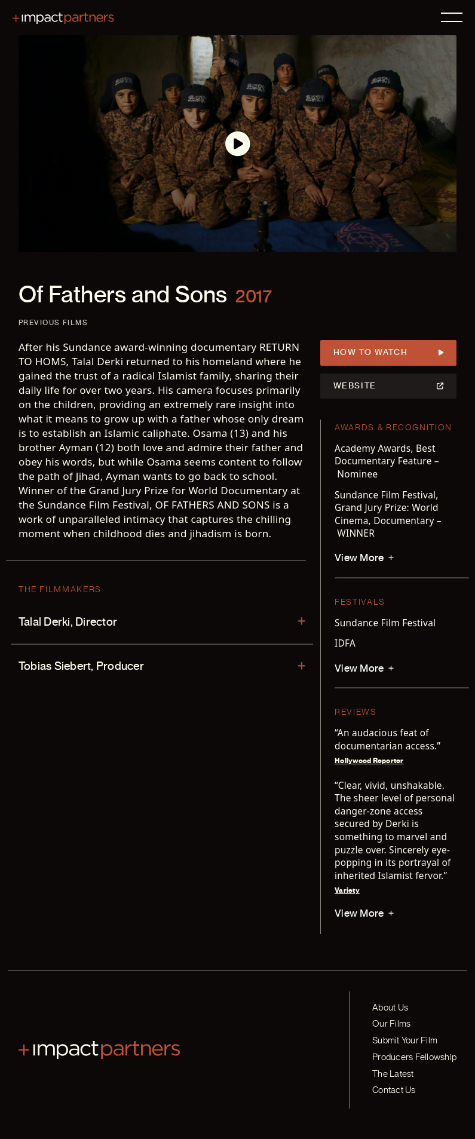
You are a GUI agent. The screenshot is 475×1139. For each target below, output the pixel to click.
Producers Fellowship (414, 1057)
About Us (390, 1007)
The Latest (392, 1073)
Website (388, 386)
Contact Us (393, 1090)
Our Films (391, 1023)
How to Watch (388, 353)
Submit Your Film (404, 1040)
